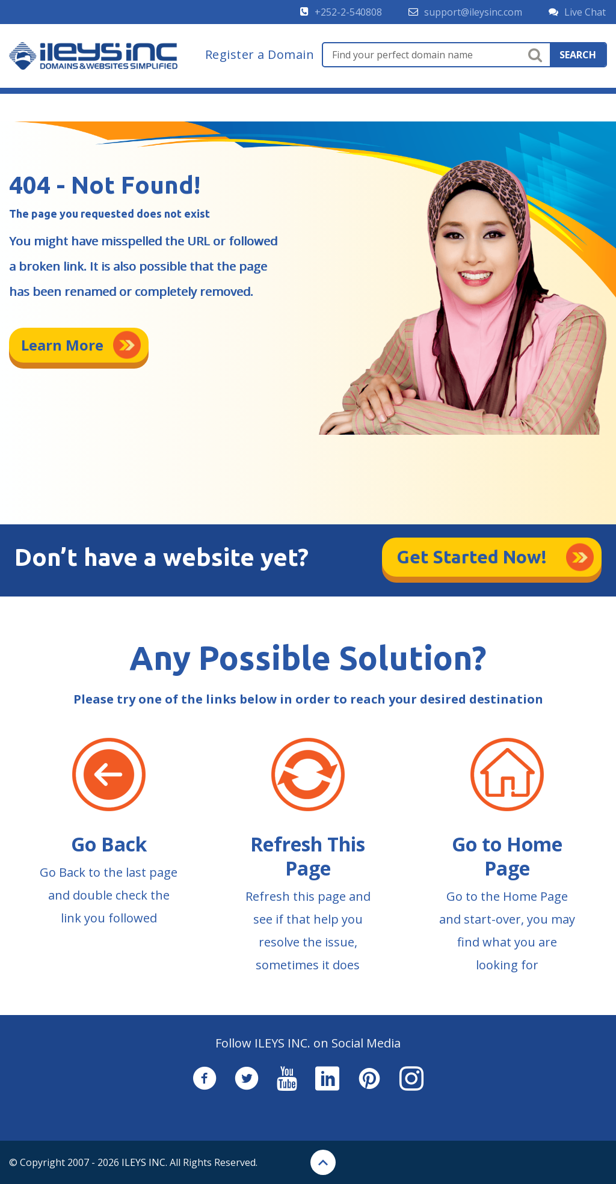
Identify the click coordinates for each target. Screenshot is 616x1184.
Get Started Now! (472, 557)
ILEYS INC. (144, 1162)
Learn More (62, 345)
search (577, 54)
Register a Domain (260, 55)
